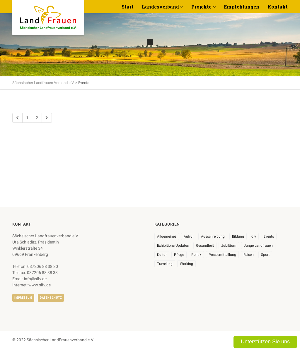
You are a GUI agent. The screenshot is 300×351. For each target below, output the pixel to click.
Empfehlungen (241, 7)
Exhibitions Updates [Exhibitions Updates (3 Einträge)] (173, 245)
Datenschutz (51, 298)
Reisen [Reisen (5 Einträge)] (248, 255)
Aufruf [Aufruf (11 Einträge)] (189, 236)
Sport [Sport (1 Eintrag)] (265, 255)
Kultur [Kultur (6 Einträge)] (162, 255)
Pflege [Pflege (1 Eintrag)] (179, 255)
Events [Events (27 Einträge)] (268, 236)
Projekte (201, 7)
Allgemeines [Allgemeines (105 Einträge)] (166, 236)
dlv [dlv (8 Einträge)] (253, 236)
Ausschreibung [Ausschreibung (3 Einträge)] (213, 236)
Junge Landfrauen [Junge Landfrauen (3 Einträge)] (258, 245)
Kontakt (277, 7)
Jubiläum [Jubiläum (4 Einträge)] (228, 245)
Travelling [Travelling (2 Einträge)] (165, 264)
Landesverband (160, 7)
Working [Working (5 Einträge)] (186, 264)
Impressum (23, 298)
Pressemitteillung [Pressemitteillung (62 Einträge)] (222, 255)
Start (128, 7)
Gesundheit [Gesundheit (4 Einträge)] (205, 245)
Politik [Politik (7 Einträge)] (196, 255)
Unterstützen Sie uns (265, 342)
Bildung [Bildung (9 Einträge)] (238, 236)
